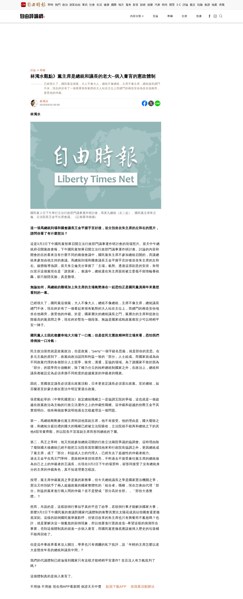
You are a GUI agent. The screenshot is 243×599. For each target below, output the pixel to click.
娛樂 (150, 4)
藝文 (193, 4)
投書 (199, 16)
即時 (50, 4)
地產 (214, 4)
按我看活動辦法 (143, 586)
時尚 (165, 4)
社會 (92, 4)
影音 (136, 4)
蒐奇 (128, 4)
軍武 (85, 4)
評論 (185, 4)
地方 (121, 4)
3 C (178, 4)
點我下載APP (116, 586)
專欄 (170, 16)
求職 (222, 4)
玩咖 (200, 4)
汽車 (157, 4)
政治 (65, 4)
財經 (143, 4)
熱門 (58, 4)
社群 (184, 16)
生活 (99, 4)
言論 (155, 16)
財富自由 (75, 4)
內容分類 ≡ (137, 16)
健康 (106, 4)
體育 (172, 4)
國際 (114, 4)
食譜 (207, 4)
